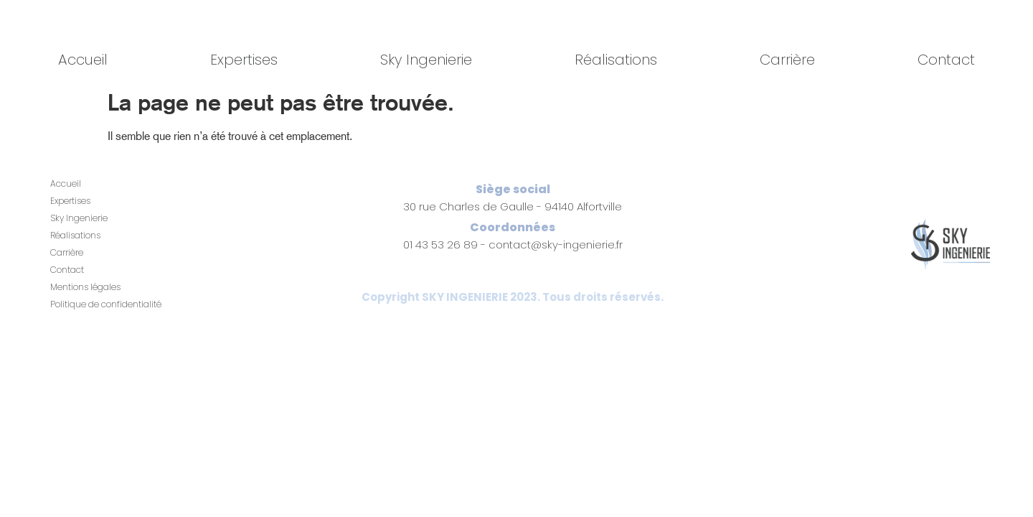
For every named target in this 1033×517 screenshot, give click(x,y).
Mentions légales (85, 287)
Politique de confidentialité (105, 304)
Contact (946, 60)
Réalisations (616, 60)
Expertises (244, 60)
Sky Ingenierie (426, 60)
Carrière (787, 60)
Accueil (83, 60)
